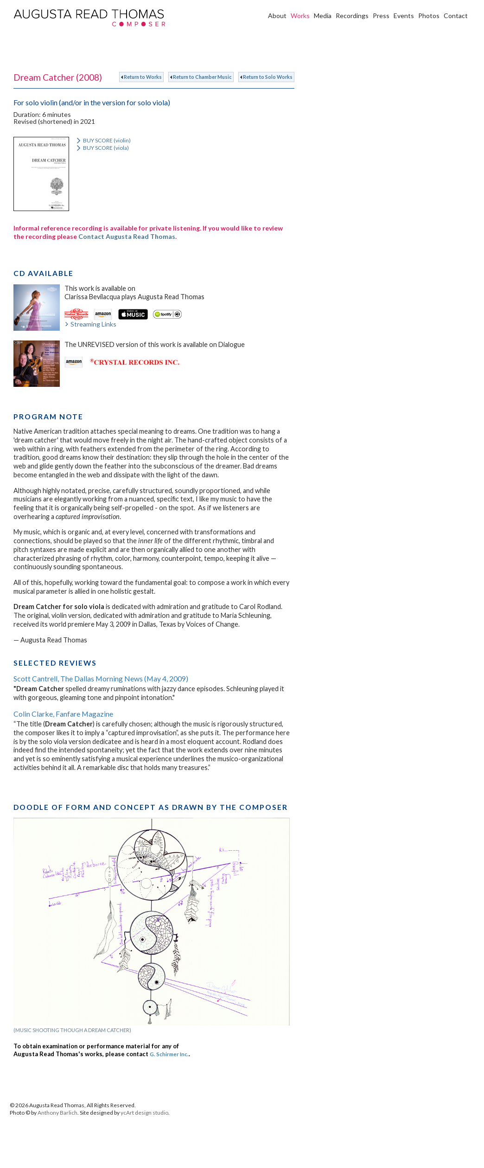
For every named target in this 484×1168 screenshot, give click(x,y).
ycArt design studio (144, 1112)
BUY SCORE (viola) (102, 147)
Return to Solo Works (266, 77)
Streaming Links (90, 324)
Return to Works (141, 77)
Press (381, 15)
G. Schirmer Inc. (169, 1054)
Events (404, 15)
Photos (428, 15)
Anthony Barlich (57, 1112)
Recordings (352, 15)
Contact (456, 15)
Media (322, 15)
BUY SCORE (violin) (103, 140)
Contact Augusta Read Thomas (126, 236)
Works (300, 15)
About (277, 15)
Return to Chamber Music (201, 77)
